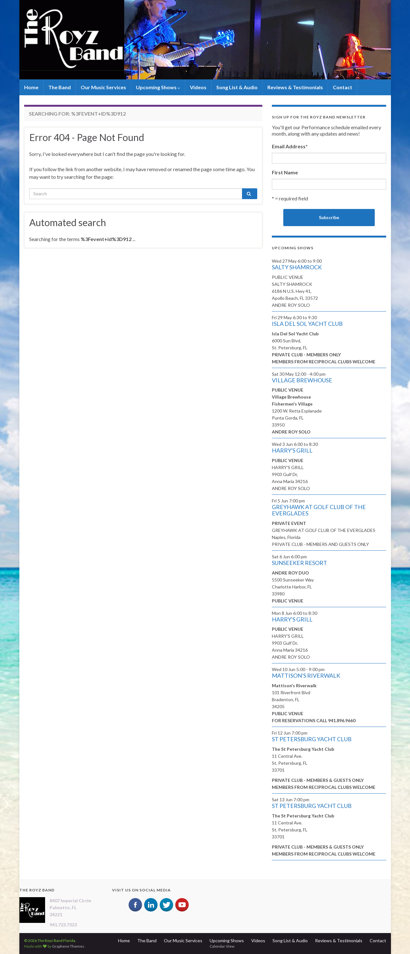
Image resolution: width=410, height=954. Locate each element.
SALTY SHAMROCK (297, 267)
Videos (198, 87)
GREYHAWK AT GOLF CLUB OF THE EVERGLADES (319, 510)
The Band (59, 87)
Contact (342, 87)
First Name (285, 172)
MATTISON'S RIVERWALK (306, 675)
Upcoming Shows (158, 87)
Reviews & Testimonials (295, 87)
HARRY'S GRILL (292, 450)
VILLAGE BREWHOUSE (302, 380)
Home (31, 87)
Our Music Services (103, 87)
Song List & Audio (237, 87)
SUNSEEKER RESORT (299, 562)
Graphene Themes (68, 946)
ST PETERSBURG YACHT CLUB (312, 739)
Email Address (290, 146)
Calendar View (222, 946)
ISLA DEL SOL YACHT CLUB (307, 323)
